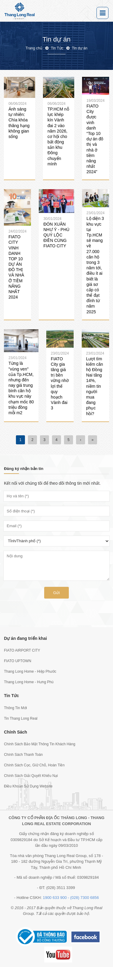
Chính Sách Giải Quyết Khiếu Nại (31, 776)
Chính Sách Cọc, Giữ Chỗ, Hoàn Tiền (34, 765)
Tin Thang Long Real (20, 718)
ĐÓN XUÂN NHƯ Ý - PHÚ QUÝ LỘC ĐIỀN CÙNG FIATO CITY (56, 235)
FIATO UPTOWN (17, 661)
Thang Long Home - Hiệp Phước (30, 671)
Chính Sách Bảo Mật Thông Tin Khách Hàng (39, 744)
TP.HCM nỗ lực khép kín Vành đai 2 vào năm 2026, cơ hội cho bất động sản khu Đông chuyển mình (58, 136)
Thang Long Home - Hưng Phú (28, 682)
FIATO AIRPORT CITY (22, 650)
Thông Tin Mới (15, 708)
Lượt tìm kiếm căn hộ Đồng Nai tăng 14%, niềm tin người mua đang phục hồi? (94, 386)
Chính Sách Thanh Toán (23, 755)
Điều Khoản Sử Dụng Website (28, 786)
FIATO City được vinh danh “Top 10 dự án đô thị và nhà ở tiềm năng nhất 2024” (95, 139)
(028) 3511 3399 (60, 887)
